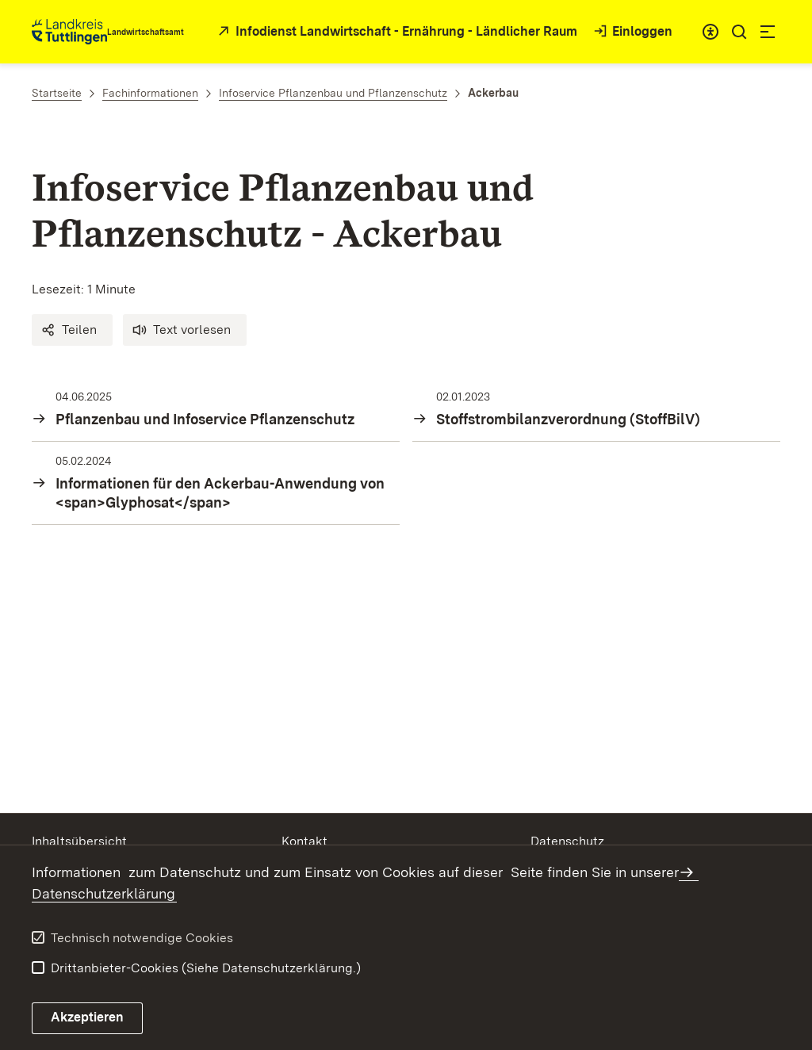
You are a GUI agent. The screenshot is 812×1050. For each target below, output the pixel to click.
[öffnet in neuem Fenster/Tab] (395, 32)
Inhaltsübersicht (79, 841)
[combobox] (710, 31)
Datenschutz (567, 841)
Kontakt (304, 841)
